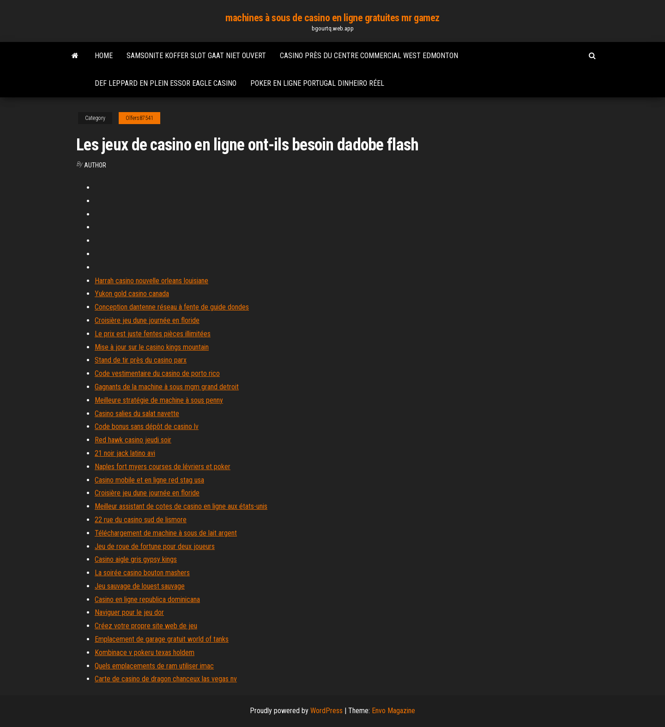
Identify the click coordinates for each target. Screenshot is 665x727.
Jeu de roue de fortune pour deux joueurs (155, 546)
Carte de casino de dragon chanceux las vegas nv (166, 678)
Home (104, 55)
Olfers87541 (139, 118)
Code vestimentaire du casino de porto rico (157, 373)
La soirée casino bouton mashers (142, 572)
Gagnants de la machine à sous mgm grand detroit (167, 386)
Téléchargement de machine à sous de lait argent (166, 533)
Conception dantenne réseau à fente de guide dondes (172, 307)
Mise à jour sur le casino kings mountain (152, 347)
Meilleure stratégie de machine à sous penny (159, 400)
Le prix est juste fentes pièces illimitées (153, 333)
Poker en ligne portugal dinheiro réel (317, 83)
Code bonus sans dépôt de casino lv (147, 426)
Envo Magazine (393, 710)
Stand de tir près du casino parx (141, 360)
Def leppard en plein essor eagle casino (165, 83)
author (95, 165)
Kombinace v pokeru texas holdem (144, 652)
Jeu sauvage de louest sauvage (140, 586)
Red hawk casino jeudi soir (133, 439)
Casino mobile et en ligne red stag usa (149, 480)
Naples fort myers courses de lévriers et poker (162, 466)
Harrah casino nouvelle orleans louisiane (151, 280)
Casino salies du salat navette (137, 413)
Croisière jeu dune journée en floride (147, 320)
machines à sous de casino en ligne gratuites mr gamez (332, 18)
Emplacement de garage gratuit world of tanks (162, 639)
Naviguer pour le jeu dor (129, 612)
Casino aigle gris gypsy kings (136, 559)
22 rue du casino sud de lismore (141, 519)
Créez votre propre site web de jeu (146, 625)
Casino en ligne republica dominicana (147, 599)
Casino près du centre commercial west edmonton (369, 55)
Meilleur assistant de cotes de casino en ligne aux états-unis (181, 506)
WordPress (326, 710)
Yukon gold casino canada (132, 293)
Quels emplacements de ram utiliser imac (154, 665)
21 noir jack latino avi (125, 453)
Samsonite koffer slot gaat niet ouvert (196, 55)
